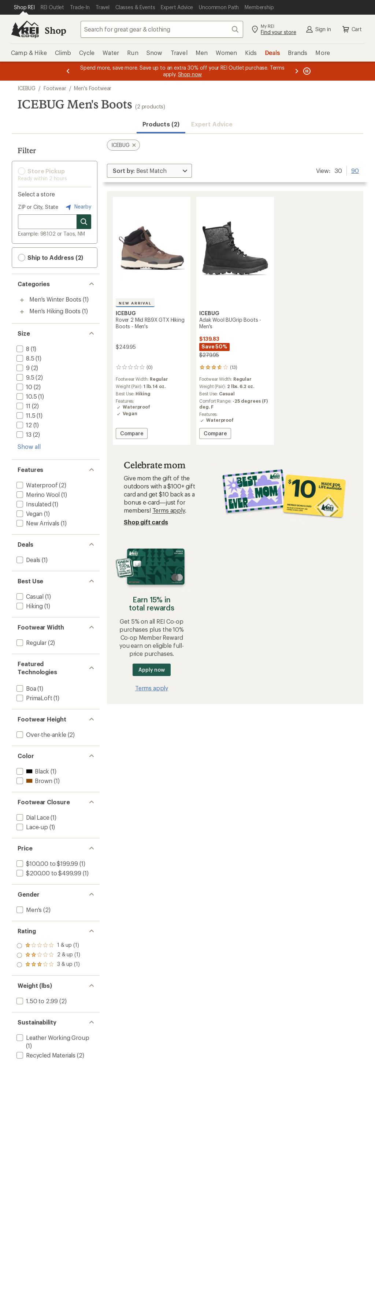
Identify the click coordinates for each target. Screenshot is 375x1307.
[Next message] (296, 71)
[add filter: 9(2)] (22, 367)
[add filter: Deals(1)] (27, 559)
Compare (131, 434)
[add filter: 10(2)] (23, 386)
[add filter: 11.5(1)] (25, 415)
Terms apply (168, 510)
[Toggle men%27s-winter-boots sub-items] (22, 300)
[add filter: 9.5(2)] (24, 377)
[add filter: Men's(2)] (28, 909)
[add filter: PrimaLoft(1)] (33, 697)
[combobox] (162, 29)
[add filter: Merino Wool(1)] (37, 494)
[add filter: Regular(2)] (31, 642)
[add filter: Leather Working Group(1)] (52, 1037)
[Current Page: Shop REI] (24, 7)
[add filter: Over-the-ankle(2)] (40, 734)
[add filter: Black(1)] (32, 771)
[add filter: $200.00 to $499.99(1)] (48, 873)
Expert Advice (212, 124)
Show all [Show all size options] (29, 446)
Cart (351, 29)
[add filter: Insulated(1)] (33, 504)
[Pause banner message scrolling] (306, 71)
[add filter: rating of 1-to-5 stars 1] (48, 965)
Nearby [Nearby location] (77, 207)
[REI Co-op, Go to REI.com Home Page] (25, 29)
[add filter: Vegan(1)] (28, 513)
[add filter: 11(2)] (22, 405)
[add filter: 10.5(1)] (26, 396)
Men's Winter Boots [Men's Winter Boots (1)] (55, 299)
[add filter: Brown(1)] (33, 780)
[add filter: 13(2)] (23, 434)
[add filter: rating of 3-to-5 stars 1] (48, 945)
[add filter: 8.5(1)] (24, 358)
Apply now (151, 670)
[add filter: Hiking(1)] (29, 605)
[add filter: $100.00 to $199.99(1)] (46, 863)
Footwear (55, 88)
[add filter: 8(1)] (22, 348)
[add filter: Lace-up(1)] (31, 826)
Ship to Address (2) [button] (50, 257)
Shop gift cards (146, 521)
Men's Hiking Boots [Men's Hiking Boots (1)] (55, 310)
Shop (55, 30)
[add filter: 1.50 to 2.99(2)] (36, 1000)
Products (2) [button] (160, 124)
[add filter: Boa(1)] (25, 688)
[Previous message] (68, 71)
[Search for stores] (84, 221)
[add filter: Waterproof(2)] (36, 484)
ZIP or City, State (38, 207)
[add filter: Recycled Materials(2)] (45, 1055)
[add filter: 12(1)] (23, 424)
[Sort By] (149, 171)
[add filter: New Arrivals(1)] (37, 523)
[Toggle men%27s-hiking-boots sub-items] (22, 311)
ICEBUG (27, 88)
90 (355, 170)
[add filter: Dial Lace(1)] (32, 817)
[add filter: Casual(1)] (29, 596)
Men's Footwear (92, 88)
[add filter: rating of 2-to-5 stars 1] (48, 955)
